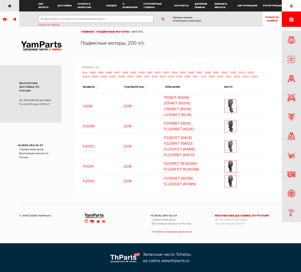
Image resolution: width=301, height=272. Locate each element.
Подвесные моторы (112, 31)
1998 (208, 72)
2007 (112, 76)
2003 (250, 72)
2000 (224, 72)
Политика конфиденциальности (172, 231)
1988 (125, 72)
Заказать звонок (220, 5)
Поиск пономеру (272, 19)
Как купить (43, 5)
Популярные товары (152, 5)
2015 (179, 76)
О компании (130, 5)
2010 (139, 76)
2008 (121, 76)
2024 (254, 76)
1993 (166, 72)
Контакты (181, 5)
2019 (212, 76)
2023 (245, 76)
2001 (233, 72)
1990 (142, 72)
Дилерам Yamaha (200, 5)
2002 (242, 72)
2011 (147, 76)
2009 (130, 76)
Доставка (64, 5)
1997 (199, 72)
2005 (95, 76)
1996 (191, 72)
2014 (171, 76)
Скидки (111, 5)
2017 (195, 76)
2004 (86, 76)
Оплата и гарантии (84, 5)
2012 (155, 76)
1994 (174, 72)
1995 (183, 72)
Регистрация (272, 5)
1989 (133, 72)
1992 (158, 72)
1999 (216, 72)
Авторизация (247, 5)
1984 (93, 72)
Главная (87, 31)
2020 (220, 76)
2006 (103, 76)
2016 (187, 76)
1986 (109, 72)
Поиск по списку (49, 24)
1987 (117, 72)
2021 (229, 76)
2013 (163, 76)
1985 (101, 72)
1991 (149, 72)
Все (85, 72)
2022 (237, 76)
